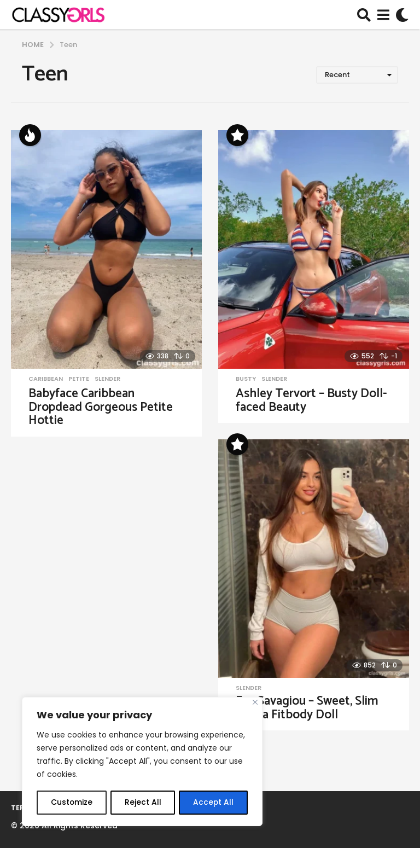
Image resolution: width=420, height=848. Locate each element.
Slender (107, 378)
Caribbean (45, 378)
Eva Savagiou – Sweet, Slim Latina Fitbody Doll (307, 708)
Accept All (213, 802)
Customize (71, 802)
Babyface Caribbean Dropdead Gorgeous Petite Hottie (100, 407)
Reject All (142, 802)
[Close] (255, 703)
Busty (246, 378)
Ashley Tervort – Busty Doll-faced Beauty (311, 400)
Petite (78, 378)
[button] (364, 15)
